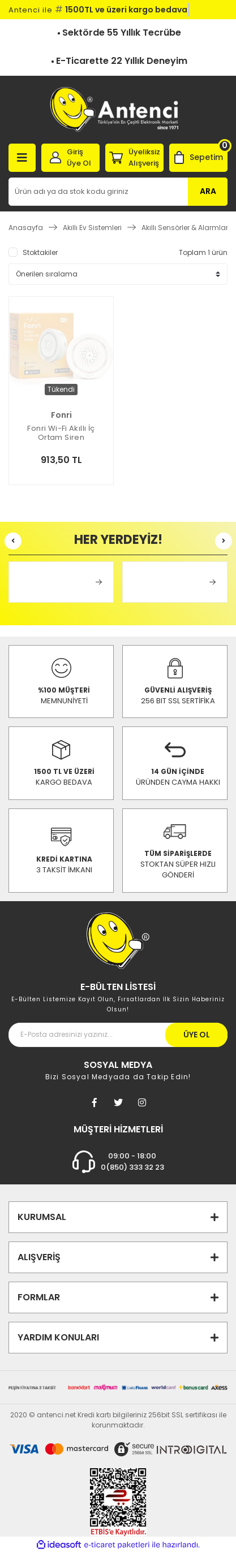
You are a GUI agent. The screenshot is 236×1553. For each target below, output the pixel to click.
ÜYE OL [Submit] (196, 1034)
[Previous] (13, 541)
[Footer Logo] (118, 940)
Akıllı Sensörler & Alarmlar (184, 227)
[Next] (223, 541)
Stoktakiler (40, 252)
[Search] (118, 192)
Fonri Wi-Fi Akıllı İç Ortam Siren (61, 433)
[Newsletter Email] (118, 1035)
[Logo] (117, 109)
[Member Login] (70, 158)
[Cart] (198, 158)
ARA (208, 191)
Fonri (61, 415)
